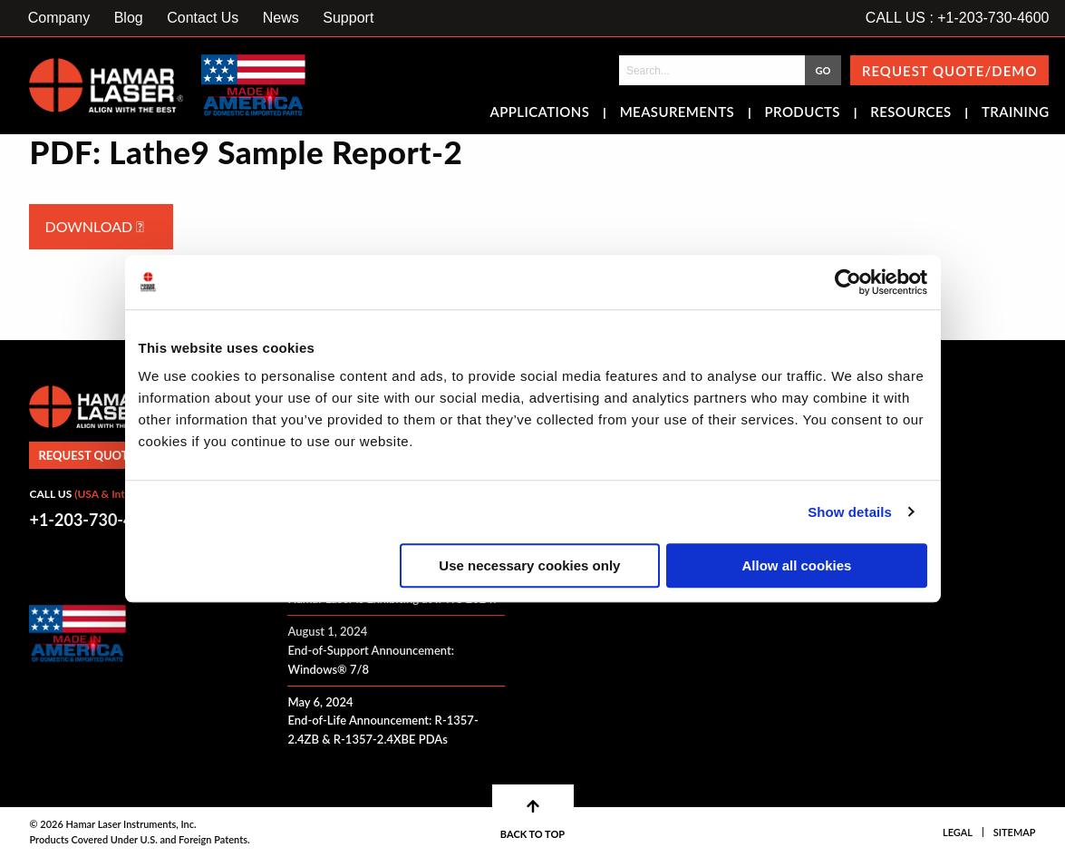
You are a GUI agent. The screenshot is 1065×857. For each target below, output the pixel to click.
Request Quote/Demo (950, 71)
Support (348, 17)
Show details (850, 512)
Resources (910, 113)
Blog (128, 17)
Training (1016, 113)
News (281, 17)
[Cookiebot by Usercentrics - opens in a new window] (848, 282)
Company (59, 17)
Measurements (677, 113)
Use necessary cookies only (529, 565)
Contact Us (202, 17)
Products (802, 113)
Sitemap (1014, 832)
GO (822, 70)
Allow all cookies (797, 565)
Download (93, 226)
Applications (540, 113)
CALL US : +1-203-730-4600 (958, 17)
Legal (958, 832)
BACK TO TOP (532, 819)
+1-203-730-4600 (94, 520)
